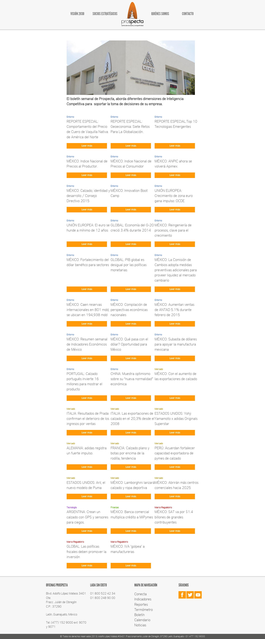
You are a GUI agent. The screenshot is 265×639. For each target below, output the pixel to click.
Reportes (141, 604)
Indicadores (142, 599)
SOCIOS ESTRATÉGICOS (105, 13)
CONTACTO (188, 13)
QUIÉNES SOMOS (160, 13)
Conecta (140, 593)
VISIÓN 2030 (77, 13)
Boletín (139, 614)
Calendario (142, 619)
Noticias (140, 624)
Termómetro (143, 609)
